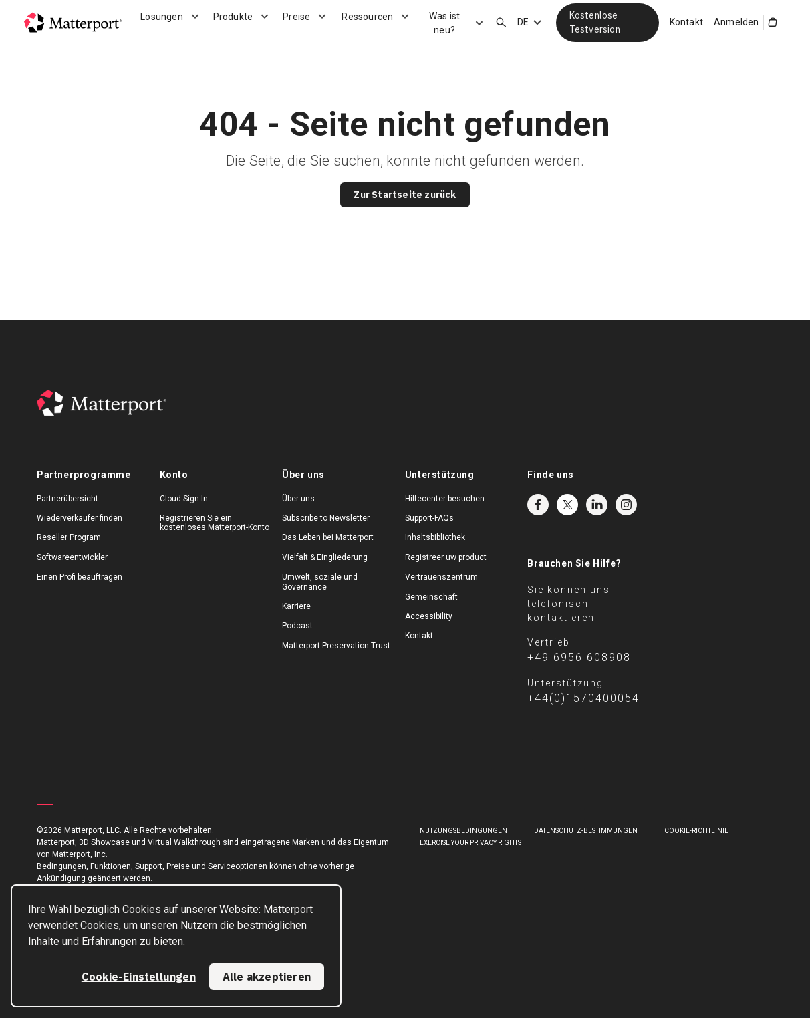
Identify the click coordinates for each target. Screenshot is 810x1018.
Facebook (538, 504)
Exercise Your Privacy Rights (470, 842)
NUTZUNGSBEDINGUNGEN (463, 830)
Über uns (298, 498)
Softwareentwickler (72, 557)
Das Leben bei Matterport (328, 537)
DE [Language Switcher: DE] (523, 22)
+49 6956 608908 (579, 657)
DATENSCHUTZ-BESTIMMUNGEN (586, 830)
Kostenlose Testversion (594, 22)
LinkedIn (597, 504)
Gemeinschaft (431, 597)
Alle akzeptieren (267, 976)
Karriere (296, 606)
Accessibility (428, 616)
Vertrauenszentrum (441, 577)
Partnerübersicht (67, 498)
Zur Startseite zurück (405, 194)
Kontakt (686, 22)
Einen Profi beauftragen (79, 577)
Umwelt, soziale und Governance (320, 581)
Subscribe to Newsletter (326, 518)
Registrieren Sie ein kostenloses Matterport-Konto (214, 522)
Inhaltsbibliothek (435, 537)
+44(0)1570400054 (583, 698)
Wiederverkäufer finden (79, 518)
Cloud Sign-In (184, 498)
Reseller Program (69, 537)
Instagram (626, 504)
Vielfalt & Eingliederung (325, 557)
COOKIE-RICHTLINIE (696, 830)
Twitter (567, 504)
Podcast (297, 625)
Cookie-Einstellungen (139, 976)
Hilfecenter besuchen (445, 498)
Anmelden (736, 22)
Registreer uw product (446, 557)
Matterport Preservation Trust (336, 645)
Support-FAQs (429, 518)
